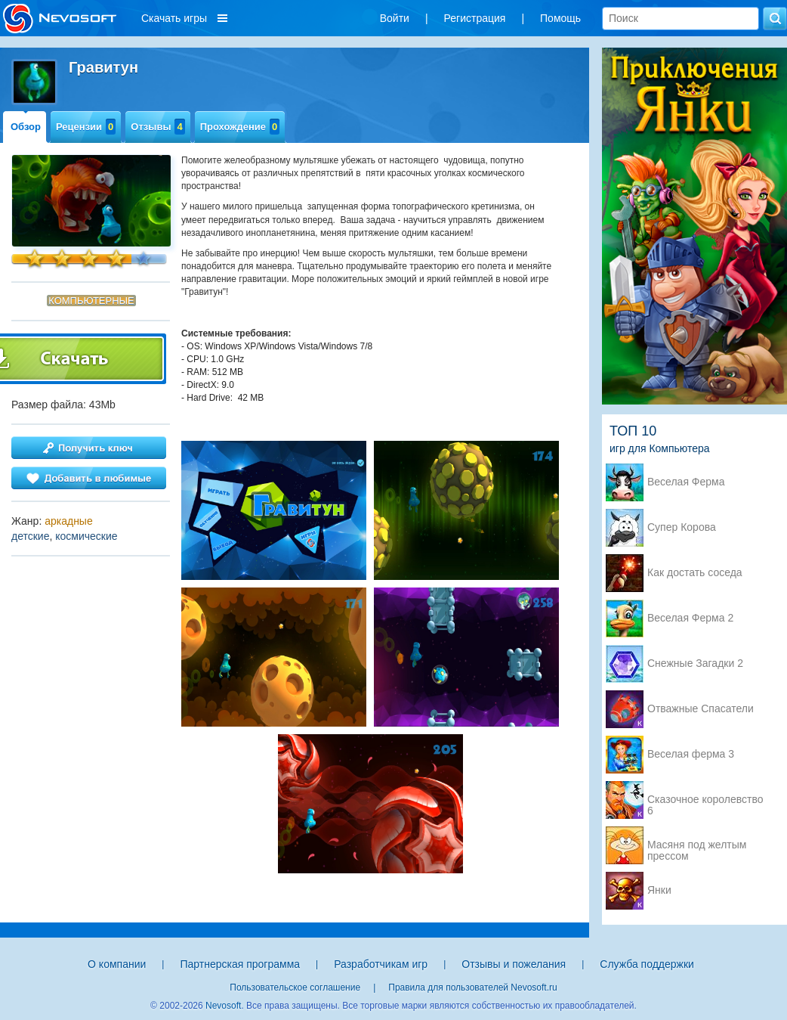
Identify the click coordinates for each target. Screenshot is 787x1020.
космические (86, 536)
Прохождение (240, 127)
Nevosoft (223, 1005)
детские (30, 536)
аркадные (69, 521)
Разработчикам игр (380, 964)
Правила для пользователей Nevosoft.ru (472, 987)
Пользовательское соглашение (295, 987)
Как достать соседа (694, 572)
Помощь (560, 18)
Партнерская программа (240, 964)
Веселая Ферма (686, 482)
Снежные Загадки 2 (695, 663)
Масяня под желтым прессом (696, 846)
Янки (659, 890)
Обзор (26, 126)
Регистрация (475, 18)
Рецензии (86, 127)
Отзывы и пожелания (513, 964)
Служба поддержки (647, 964)
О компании (117, 964)
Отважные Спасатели (700, 709)
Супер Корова (681, 527)
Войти (394, 18)
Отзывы (157, 127)
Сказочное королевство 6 (705, 801)
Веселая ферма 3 (690, 754)
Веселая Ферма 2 (690, 618)
